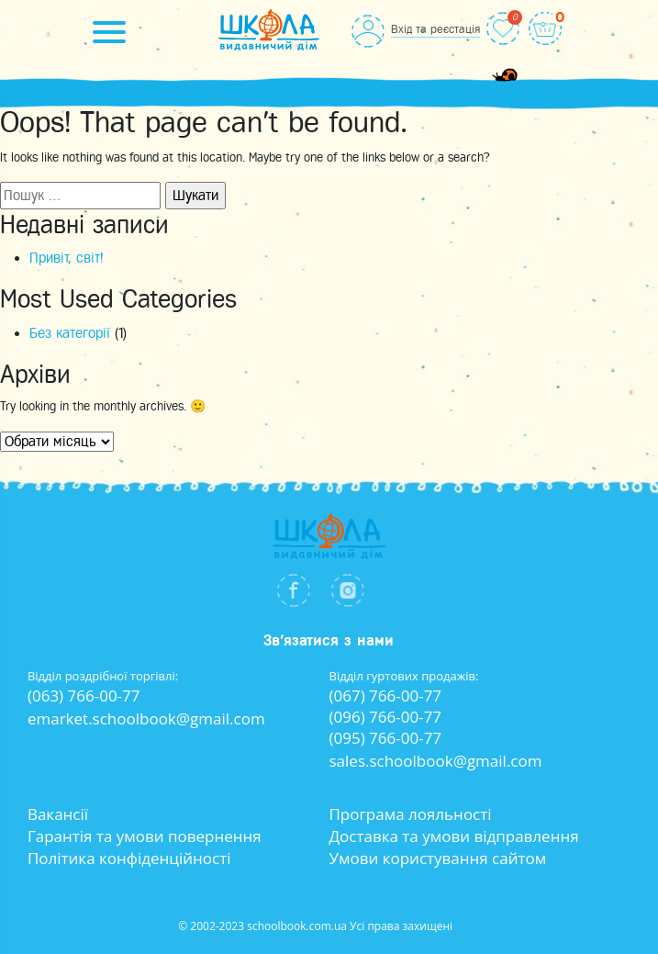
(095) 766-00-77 (385, 737)
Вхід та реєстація (435, 29)
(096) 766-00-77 (385, 716)
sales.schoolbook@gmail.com (435, 760)
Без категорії (69, 333)
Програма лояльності (410, 814)
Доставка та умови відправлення (453, 836)
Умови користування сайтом (437, 858)
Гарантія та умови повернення (145, 836)
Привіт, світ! (66, 258)
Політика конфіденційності (129, 858)
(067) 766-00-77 (385, 695)
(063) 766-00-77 (84, 695)
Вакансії (58, 814)
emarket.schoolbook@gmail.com (146, 718)
